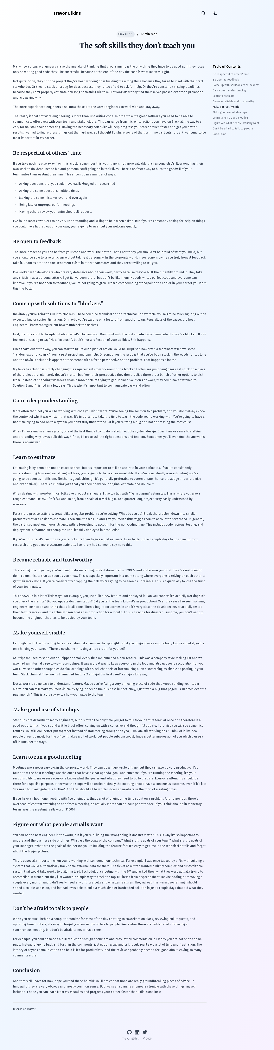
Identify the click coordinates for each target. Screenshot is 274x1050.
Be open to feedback (226, 79)
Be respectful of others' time (231, 74)
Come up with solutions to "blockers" (236, 85)
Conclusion (219, 134)
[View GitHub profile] (129, 1032)
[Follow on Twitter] (145, 1032)
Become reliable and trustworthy (233, 101)
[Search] (203, 13)
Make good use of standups (230, 112)
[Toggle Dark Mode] (215, 13)
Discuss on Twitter (24, 1009)
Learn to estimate (223, 96)
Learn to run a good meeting (230, 117)
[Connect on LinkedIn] (137, 1032)
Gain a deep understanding (229, 90)
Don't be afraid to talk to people (233, 128)
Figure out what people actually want (236, 123)
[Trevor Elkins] (67, 13)
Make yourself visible (226, 106)
